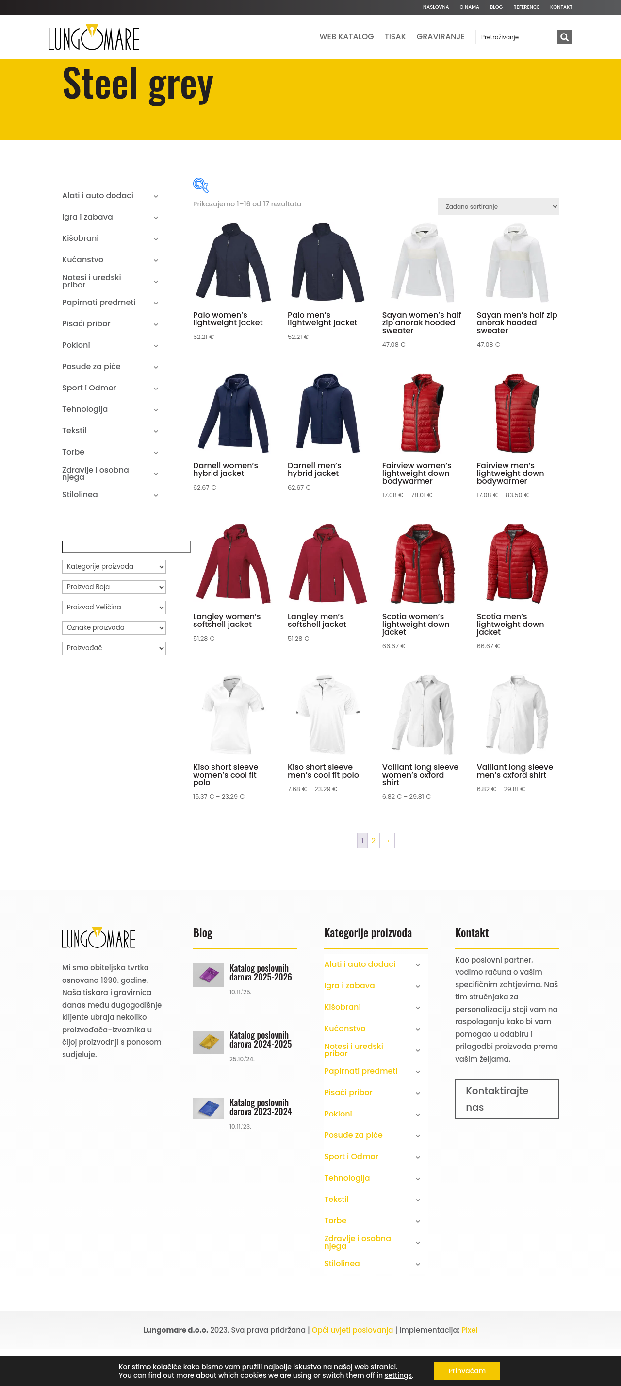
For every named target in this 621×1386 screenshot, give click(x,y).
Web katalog (347, 36)
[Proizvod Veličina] (114, 645)
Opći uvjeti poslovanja (352, 1367)
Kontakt (561, 7)
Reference (526, 7)
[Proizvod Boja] (114, 624)
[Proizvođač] (114, 686)
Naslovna (436, 7)
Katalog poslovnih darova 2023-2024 (260, 1143)
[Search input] (517, 37)
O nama (469, 7)
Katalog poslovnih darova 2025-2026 (260, 1009)
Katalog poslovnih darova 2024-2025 (260, 1076)
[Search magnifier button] (564, 37)
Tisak (395, 36)
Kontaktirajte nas (497, 1136)
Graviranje (441, 36)
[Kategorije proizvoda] (114, 604)
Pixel (469, 1367)
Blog (496, 7)
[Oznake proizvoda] (114, 665)
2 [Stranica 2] (374, 878)
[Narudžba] (498, 244)
